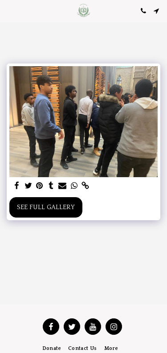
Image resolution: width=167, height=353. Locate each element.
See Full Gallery (46, 207)
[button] (9, 11)
